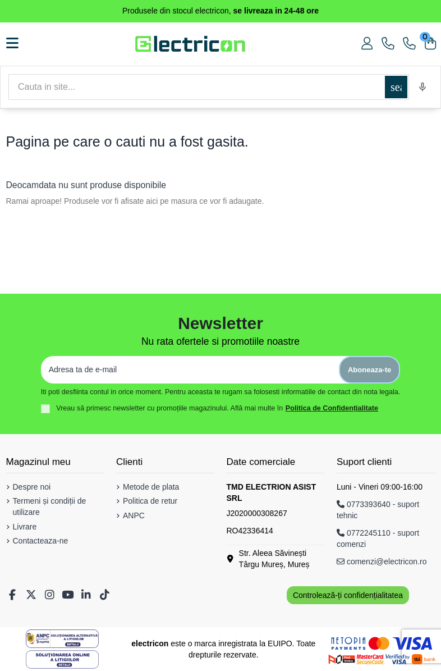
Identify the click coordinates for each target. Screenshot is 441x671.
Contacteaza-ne (40, 540)
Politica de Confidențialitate (332, 408)
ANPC (134, 515)
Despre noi (32, 486)
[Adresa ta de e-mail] (190, 370)
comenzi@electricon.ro (382, 561)
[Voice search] (422, 87)
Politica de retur (150, 500)
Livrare (25, 526)
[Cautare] (196, 87)
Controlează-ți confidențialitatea (348, 595)
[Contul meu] (367, 44)
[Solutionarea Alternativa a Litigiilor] (62, 638)
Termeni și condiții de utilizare (49, 506)
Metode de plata (151, 486)
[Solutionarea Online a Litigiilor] (62, 659)
